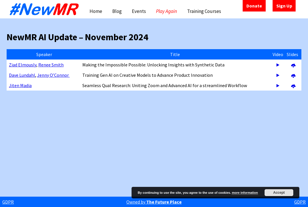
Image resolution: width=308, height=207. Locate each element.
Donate (254, 6)
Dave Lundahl (22, 75)
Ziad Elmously (22, 65)
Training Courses (204, 11)
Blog (117, 11)
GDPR (8, 202)
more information (245, 192)
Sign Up (284, 6)
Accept (279, 193)
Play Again (166, 11)
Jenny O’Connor (53, 75)
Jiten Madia (20, 85)
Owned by (154, 202)
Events (139, 11)
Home (96, 11)
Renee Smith (51, 65)
